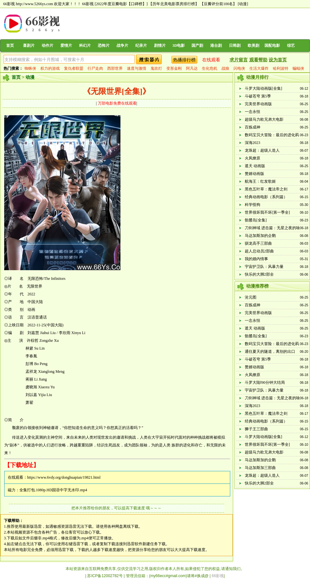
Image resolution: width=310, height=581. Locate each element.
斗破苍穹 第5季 (258, 96)
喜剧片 (29, 45)
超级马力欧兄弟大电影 (264, 119)
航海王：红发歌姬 (260, 181)
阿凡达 (192, 68)
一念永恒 (252, 111)
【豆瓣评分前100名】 (218, 4)
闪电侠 (239, 68)
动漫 (30, 77)
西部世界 (115, 68)
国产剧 (197, 45)
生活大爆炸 (259, 68)
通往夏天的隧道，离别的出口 (270, 351)
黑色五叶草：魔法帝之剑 (266, 189)
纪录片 (141, 45)
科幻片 (85, 45)
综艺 (291, 45)
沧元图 (250, 297)
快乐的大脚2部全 (259, 274)
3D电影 (178, 45)
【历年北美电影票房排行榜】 (174, 4)
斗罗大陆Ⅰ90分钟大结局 (265, 382)
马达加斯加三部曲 (260, 467)
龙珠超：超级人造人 (262, 150)
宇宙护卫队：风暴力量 (264, 266)
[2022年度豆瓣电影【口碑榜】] (121, 4)
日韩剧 (235, 45)
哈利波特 (280, 68)
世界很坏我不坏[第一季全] (267, 212)
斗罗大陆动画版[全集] (263, 88)
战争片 (122, 45)
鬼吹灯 (156, 68)
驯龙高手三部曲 (258, 243)
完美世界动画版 (258, 104)
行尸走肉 (95, 68)
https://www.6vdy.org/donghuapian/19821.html (63, 477)
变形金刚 (174, 68)
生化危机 (209, 68)
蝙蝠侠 (298, 68)
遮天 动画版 (255, 166)
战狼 (225, 68)
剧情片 (160, 45)
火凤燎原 (252, 158)
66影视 (88, 4)
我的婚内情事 (256, 259)
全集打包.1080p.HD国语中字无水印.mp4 (53, 490)
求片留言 (239, 59)
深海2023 (252, 142)
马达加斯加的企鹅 (260, 235)
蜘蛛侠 (30, 68)
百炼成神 (252, 127)
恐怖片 (103, 45)
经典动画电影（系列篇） (266, 197)
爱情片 (66, 45)
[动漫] (243, 4)
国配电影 (272, 45)
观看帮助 (258, 59)
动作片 (47, 45)
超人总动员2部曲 (259, 251)
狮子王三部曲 (256, 429)
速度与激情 (136, 68)
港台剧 (216, 45)
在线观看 (211, 59)
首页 (10, 45)
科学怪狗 (252, 204)
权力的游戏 (50, 68)
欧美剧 (253, 45)
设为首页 (278, 59)
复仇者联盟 (73, 68)
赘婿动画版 (254, 173)
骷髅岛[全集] (256, 220)
